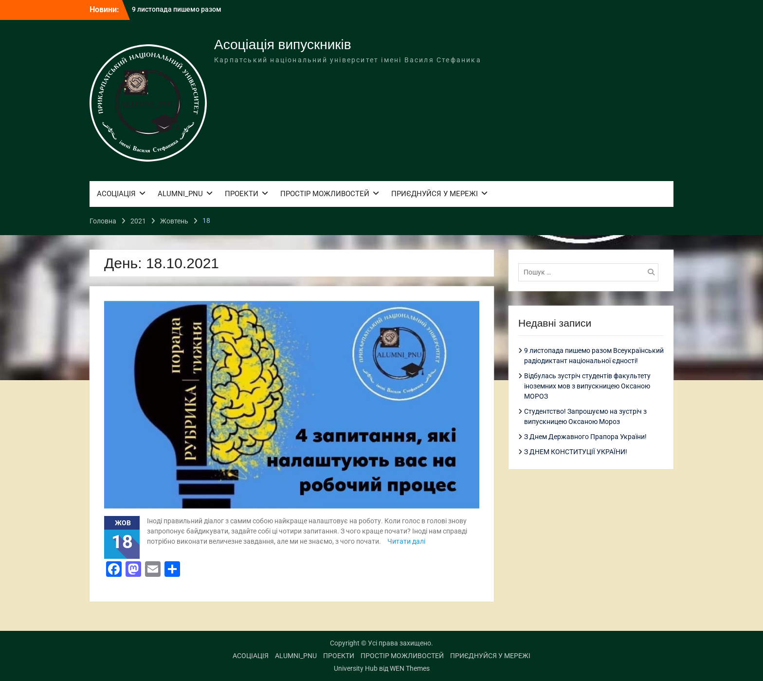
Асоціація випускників (282, 44)
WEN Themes (410, 668)
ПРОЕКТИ (241, 193)
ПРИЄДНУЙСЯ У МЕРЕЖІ (434, 193)
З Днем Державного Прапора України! (585, 437)
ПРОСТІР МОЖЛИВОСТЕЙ (324, 193)
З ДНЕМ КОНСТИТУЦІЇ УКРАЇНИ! (575, 452)
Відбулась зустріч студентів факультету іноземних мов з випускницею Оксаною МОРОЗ (587, 386)
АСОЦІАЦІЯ (116, 193)
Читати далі (406, 541)
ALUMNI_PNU (180, 193)
